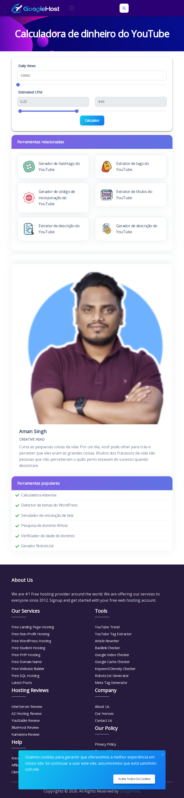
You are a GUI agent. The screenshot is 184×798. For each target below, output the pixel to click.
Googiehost (130, 791)
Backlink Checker (107, 647)
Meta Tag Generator (111, 682)
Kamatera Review (26, 734)
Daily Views (27, 66)
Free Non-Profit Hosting (31, 633)
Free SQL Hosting (26, 675)
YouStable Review (26, 720)
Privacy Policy (105, 744)
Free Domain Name (27, 661)
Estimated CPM (30, 92)
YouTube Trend (107, 626)
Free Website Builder (28, 668)
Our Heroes (104, 713)
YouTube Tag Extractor (113, 633)
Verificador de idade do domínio (48, 535)
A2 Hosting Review (26, 713)
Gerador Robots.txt (37, 545)
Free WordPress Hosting (31, 640)
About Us (102, 706)
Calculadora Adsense (38, 495)
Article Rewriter (107, 640)
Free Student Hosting (28, 647)
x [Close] (163, 753)
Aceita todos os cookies (134, 779)
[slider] (18, 85)
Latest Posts (22, 682)
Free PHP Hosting (26, 654)
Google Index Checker (112, 654)
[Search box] (124, 8)
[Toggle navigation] (71, 8)
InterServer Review (27, 706)
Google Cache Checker (112, 661)
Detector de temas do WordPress (49, 505)
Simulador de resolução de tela (47, 515)
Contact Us (103, 720)
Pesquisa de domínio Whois (44, 525)
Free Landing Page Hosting (33, 626)
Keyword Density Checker (115, 668)
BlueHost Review (25, 727)
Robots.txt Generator (112, 675)
